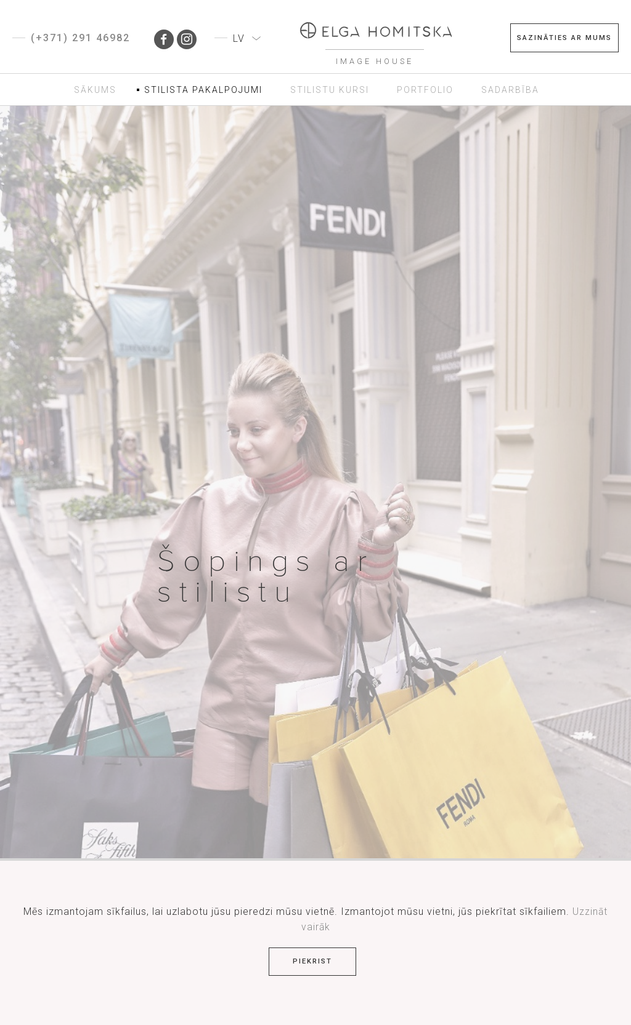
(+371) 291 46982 (80, 38)
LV (239, 38)
